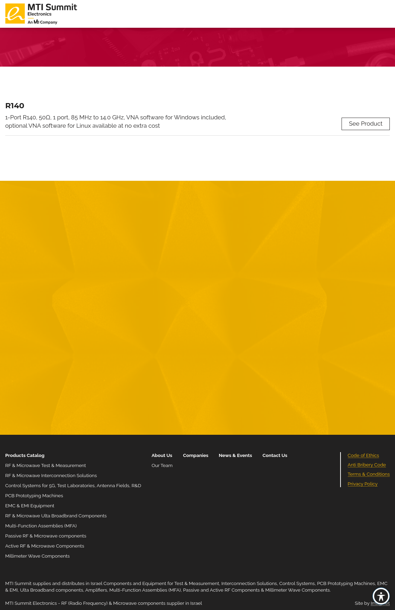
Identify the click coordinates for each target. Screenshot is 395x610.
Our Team (162, 465)
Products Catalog (24, 455)
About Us (162, 455)
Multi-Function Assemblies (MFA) (41, 525)
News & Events (235, 455)
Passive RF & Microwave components (45, 536)
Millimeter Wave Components (37, 556)
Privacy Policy (363, 483)
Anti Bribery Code (367, 464)
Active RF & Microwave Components (44, 546)
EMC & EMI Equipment (29, 505)
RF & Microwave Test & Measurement (45, 465)
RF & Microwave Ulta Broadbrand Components (56, 515)
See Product (366, 123)
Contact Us (274, 455)
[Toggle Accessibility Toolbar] (381, 596)
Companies (195, 455)
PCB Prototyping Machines (34, 495)
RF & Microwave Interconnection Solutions (51, 475)
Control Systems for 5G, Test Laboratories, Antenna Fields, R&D (73, 485)
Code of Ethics (363, 455)
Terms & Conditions (369, 474)
